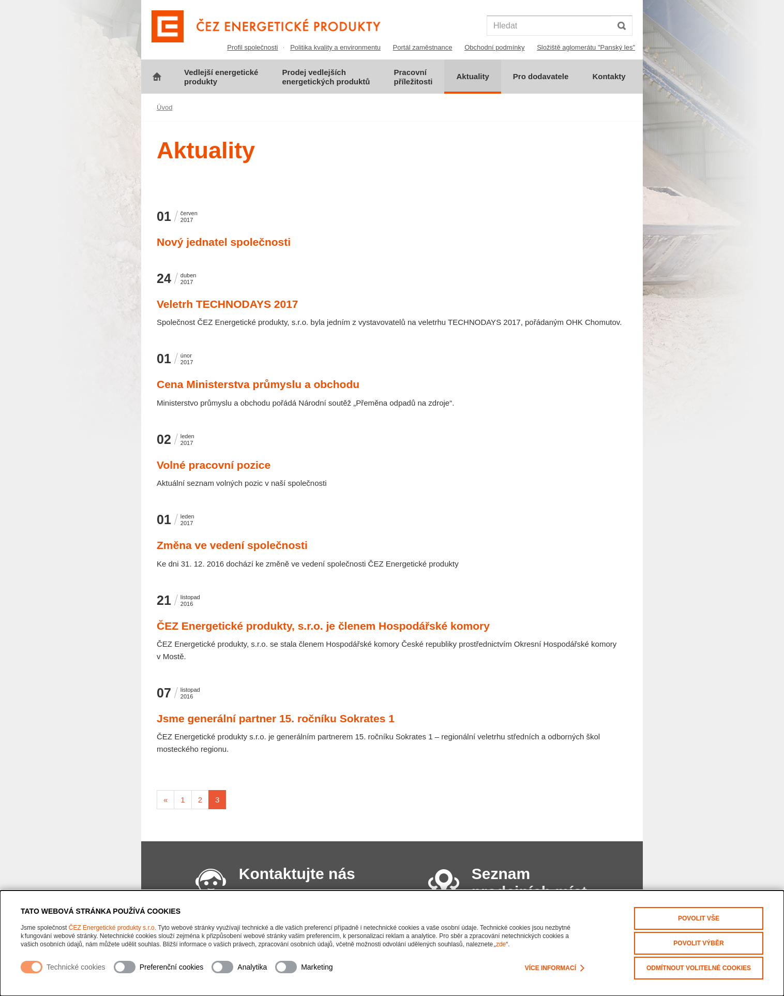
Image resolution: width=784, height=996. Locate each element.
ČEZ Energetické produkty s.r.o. (112, 927)
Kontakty (608, 76)
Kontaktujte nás (297, 873)
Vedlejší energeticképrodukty (221, 77)
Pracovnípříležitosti (413, 77)
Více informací (554, 968)
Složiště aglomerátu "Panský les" (586, 47)
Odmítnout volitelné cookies (698, 968)
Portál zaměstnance (423, 47)
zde (501, 944)
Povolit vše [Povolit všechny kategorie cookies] (698, 918)
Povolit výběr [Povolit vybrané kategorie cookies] (698, 943)
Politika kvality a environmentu (335, 47)
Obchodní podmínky (494, 47)
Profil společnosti (252, 47)
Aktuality (472, 76)
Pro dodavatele (541, 76)
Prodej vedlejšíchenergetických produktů (326, 77)
